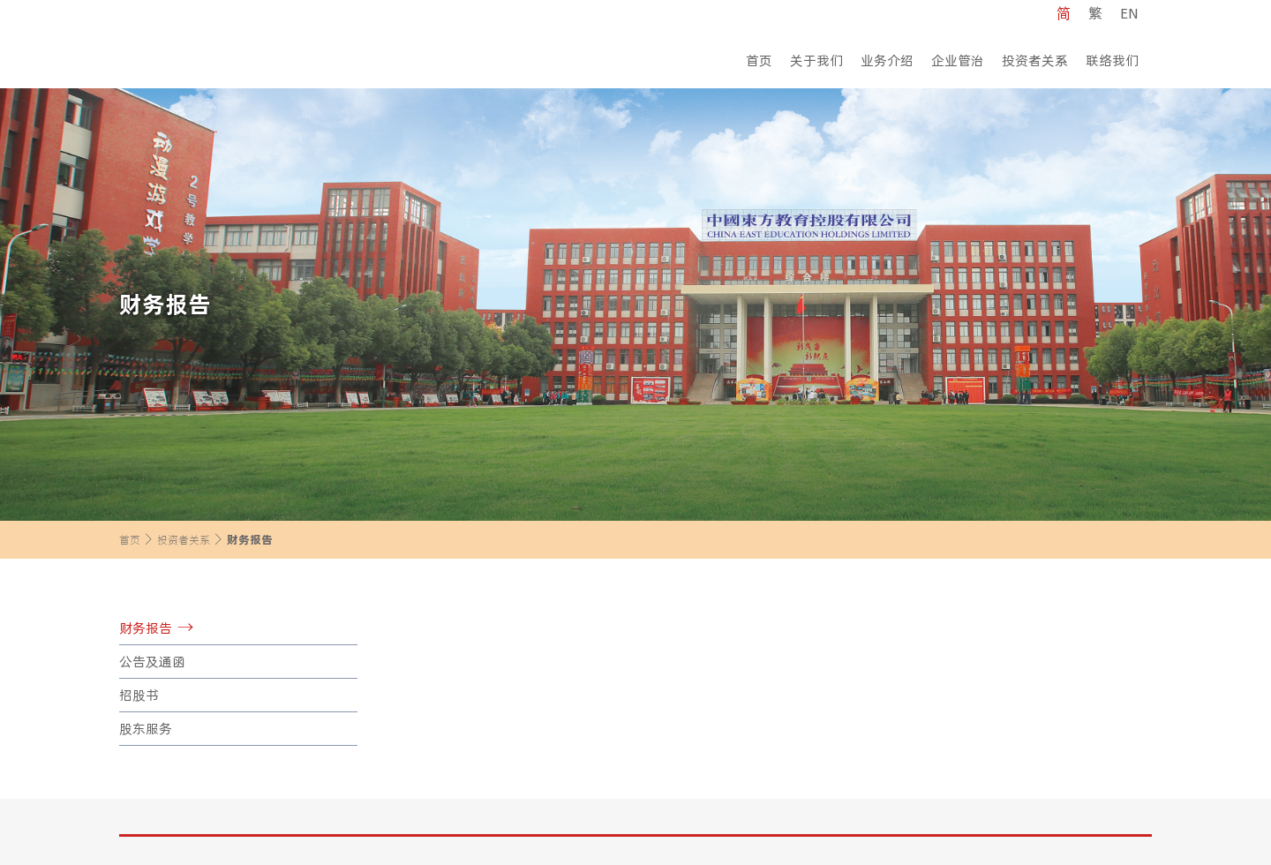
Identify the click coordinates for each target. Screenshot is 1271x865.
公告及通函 (152, 661)
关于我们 (816, 60)
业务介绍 (887, 60)
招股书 (139, 695)
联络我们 (1112, 60)
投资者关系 (1035, 60)
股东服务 (145, 728)
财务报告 (145, 628)
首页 (759, 60)
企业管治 (957, 60)
